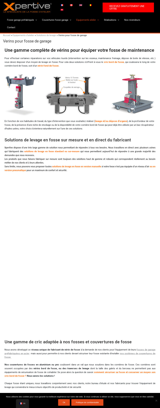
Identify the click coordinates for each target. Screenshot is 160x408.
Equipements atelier (88, 20)
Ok (64, 402)
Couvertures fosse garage (57, 20)
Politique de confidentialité (87, 402)
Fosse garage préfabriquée (23, 20)
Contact (147, 20)
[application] (36, 20)
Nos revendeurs (131, 20)
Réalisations (111, 20)
